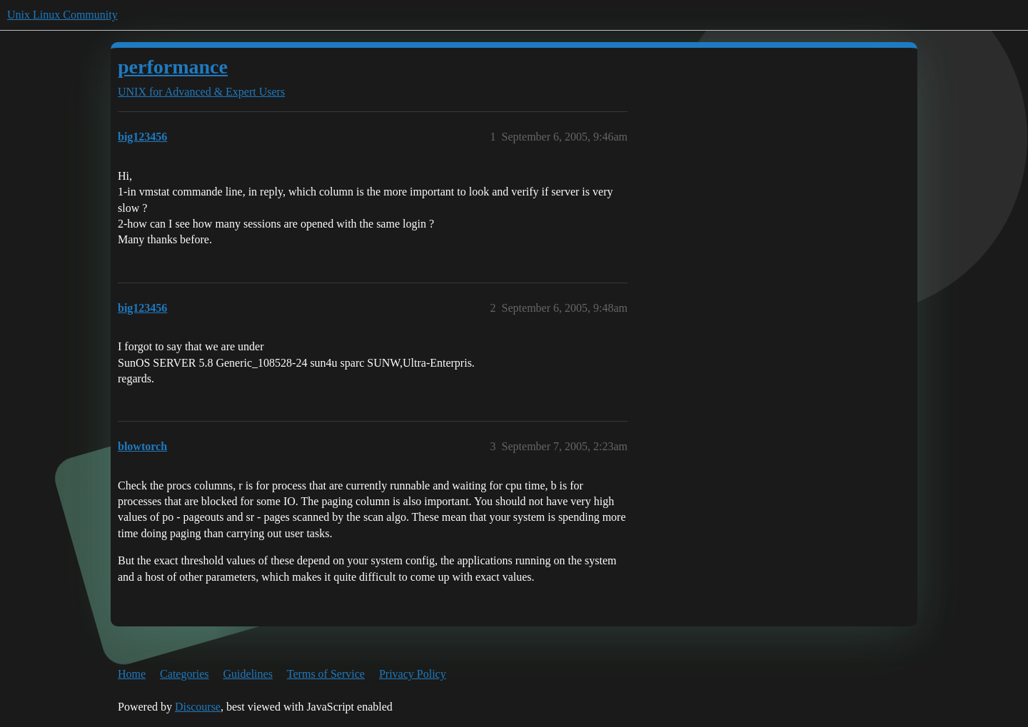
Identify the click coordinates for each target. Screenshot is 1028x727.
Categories (184, 674)
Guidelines (248, 674)
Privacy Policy (412, 674)
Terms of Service (326, 674)
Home (132, 674)
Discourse (198, 707)
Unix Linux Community (62, 15)
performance (173, 67)
